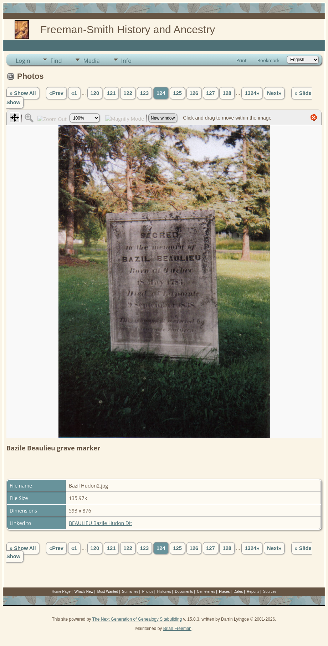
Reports (253, 592)
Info (126, 61)
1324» (252, 93)
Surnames (130, 592)
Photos (147, 592)
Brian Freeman (177, 628)
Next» (274, 93)
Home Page (61, 592)
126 (194, 93)
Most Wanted (107, 592)
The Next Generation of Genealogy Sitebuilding (137, 619)
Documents (184, 592)
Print (241, 60)
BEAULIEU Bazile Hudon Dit (100, 523)
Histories (164, 592)
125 (177, 93)
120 (95, 93)
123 (144, 93)
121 (111, 93)
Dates (238, 592)
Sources (269, 592)
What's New (84, 592)
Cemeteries (206, 592)
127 (210, 93)
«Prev (56, 93)
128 (226, 93)
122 (127, 93)
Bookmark (268, 60)
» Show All (23, 93)
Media (91, 61)
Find (56, 61)
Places (224, 592)
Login (23, 61)
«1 (74, 93)
